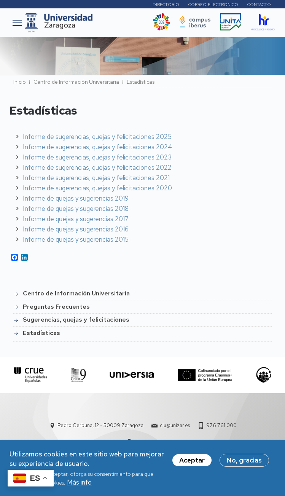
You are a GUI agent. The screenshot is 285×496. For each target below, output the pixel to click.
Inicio (19, 81)
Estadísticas (41, 333)
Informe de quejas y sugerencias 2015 (76, 239)
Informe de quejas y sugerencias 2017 (76, 219)
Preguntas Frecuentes (56, 307)
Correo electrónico (213, 4)
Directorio (166, 4)
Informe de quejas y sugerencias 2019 (76, 198)
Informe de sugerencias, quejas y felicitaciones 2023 (97, 157)
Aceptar (192, 462)
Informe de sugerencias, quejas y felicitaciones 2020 (97, 188)
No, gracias (244, 462)
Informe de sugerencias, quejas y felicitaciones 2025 (97, 136)
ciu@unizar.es (175, 425)
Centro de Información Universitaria (76, 81)
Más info (79, 484)
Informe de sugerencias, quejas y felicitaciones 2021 (96, 178)
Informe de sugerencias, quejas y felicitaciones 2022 (97, 167)
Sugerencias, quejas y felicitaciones (76, 320)
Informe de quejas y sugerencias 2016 (76, 229)
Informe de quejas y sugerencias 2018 (76, 208)
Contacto (259, 4)
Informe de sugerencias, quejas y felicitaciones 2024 (97, 147)
